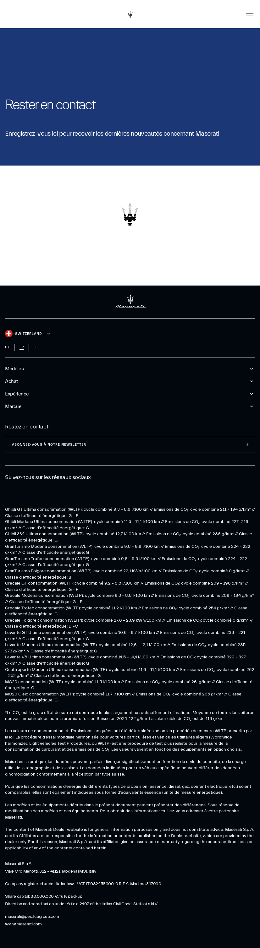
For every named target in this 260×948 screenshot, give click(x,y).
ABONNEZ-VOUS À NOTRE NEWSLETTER (49, 445)
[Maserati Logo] (130, 14)
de (7, 347)
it (35, 347)
